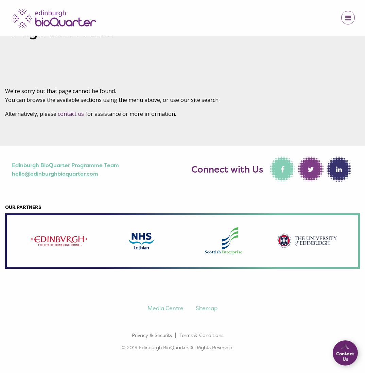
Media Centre (165, 308)
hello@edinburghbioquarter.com (55, 173)
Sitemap (207, 308)
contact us (71, 114)
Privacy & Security (152, 335)
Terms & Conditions (201, 335)
